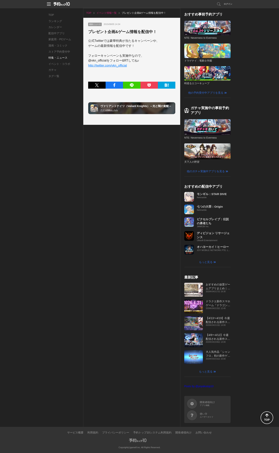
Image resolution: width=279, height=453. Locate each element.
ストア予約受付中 (59, 51)
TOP (51, 14)
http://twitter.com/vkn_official (107, 65)
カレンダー (55, 27)
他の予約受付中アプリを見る (205, 92)
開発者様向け (183, 432)
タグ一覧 (53, 76)
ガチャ (52, 69)
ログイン (228, 4)
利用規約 (92, 432)
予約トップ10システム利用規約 (152, 432)
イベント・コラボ (59, 63)
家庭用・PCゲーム (59, 39)
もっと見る (206, 262)
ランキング (55, 21)
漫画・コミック (57, 45)
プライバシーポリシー (115, 432)
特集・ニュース (57, 57)
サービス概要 (75, 432)
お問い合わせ (203, 432)
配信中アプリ (56, 33)
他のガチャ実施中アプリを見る (206, 171)
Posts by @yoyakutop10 (199, 386)
